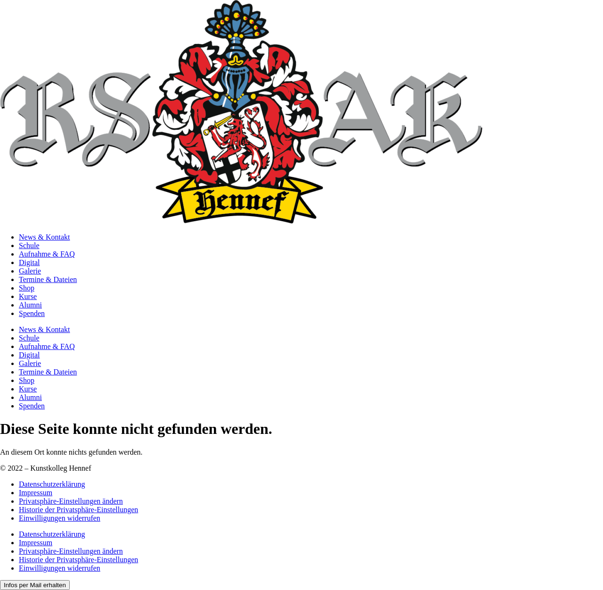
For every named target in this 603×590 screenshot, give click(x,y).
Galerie (30, 271)
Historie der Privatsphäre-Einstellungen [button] (78, 510)
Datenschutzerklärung (52, 484)
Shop (26, 288)
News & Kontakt (44, 237)
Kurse (28, 296)
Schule (29, 245)
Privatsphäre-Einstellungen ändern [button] (71, 501)
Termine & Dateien (48, 279)
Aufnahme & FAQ (47, 254)
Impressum (35, 493)
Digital (29, 262)
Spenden (32, 313)
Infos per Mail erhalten (35, 585)
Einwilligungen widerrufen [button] (59, 518)
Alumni (30, 305)
